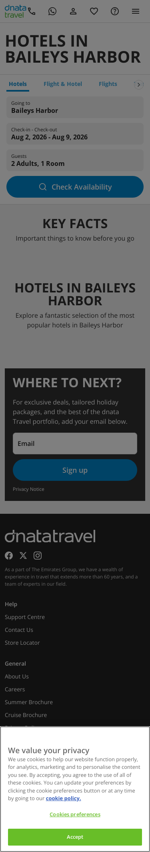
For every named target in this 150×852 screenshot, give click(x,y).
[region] (75, 789)
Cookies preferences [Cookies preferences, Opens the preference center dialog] (75, 814)
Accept (75, 836)
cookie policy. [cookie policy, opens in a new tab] (63, 798)
